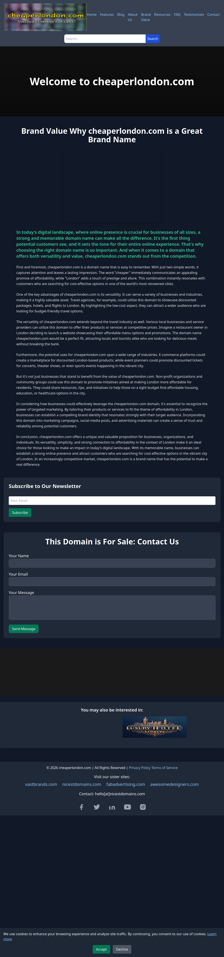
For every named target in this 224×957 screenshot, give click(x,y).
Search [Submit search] (152, 38)
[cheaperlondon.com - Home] (45, 17)
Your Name (19, 595)
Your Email (18, 614)
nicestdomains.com (81, 863)
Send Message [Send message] (23, 669)
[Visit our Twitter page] (97, 886)
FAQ (177, 14)
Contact (213, 14)
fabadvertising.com (125, 863)
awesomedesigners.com (174, 863)
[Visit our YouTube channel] (127, 886)
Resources (162, 14)
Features (107, 14)
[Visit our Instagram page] (143, 886)
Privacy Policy (140, 846)
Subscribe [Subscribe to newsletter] (20, 552)
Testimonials (194, 14)
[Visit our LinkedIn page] (112, 886)
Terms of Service (164, 846)
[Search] (105, 38)
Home (92, 14)
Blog (120, 14)
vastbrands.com (41, 863)
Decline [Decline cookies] (122, 949)
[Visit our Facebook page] (81, 886)
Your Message (21, 632)
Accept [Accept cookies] (101, 949)
